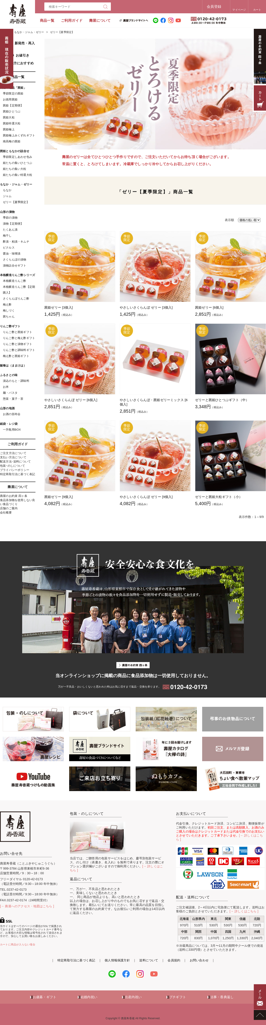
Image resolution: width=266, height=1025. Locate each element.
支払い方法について (13, 457)
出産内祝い (133, 997)
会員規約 (174, 960)
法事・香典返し (222, 997)
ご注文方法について (13, 453)
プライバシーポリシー (14, 470)
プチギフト (177, 997)
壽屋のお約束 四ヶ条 (13, 496)
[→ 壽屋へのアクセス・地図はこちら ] (27, 906)
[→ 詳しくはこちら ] (244, 911)
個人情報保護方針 (117, 960)
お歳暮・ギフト (44, 997)
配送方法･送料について (15, 461)
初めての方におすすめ (17, 63)
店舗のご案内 (9, 508)
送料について (148, 960)
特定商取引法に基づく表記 (17, 474)
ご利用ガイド (71, 20)
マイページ (239, 9)
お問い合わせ (199, 960)
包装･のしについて (12, 465)
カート (257, 9)
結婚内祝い (88, 997)
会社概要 (6, 512)
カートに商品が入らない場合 (17, 944)
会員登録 (214, 6)
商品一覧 (47, 20)
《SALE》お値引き (14, 55)
